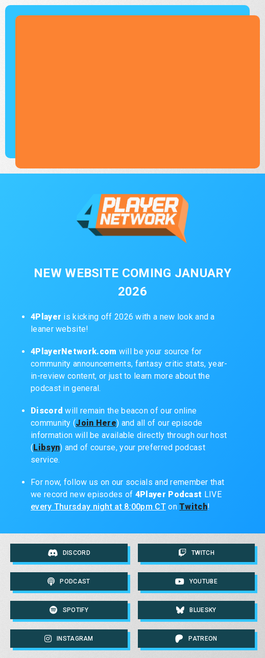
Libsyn (46, 447)
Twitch (193, 506)
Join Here (96, 423)
